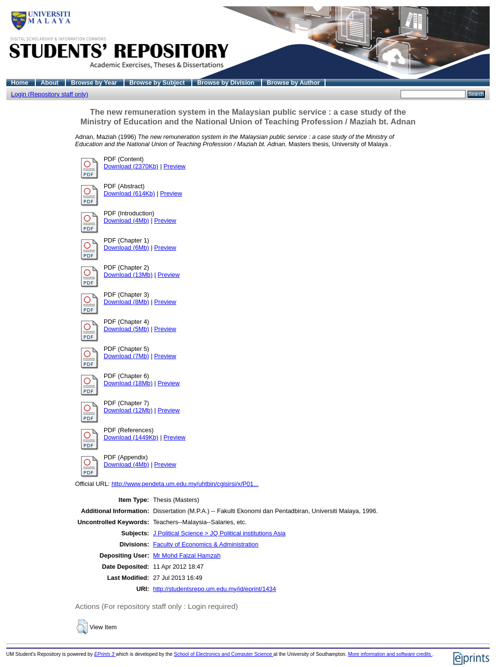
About (51, 82)
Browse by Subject (157, 82)
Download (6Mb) (126, 247)
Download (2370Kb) (131, 166)
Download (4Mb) (126, 220)
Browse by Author (293, 82)
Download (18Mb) (128, 383)
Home (20, 82)
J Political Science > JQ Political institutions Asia (219, 533)
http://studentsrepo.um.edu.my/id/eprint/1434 (214, 588)
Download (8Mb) (126, 301)
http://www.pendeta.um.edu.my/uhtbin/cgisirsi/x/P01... (185, 483)
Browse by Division (226, 82)
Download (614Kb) (129, 193)
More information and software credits (390, 654)
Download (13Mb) (128, 274)
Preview (175, 166)
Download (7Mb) (126, 356)
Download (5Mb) (126, 329)
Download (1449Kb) (131, 437)
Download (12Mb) (128, 410)
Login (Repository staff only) (49, 94)
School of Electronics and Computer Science (223, 654)
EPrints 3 (105, 654)
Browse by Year (95, 82)
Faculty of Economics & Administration (206, 544)
